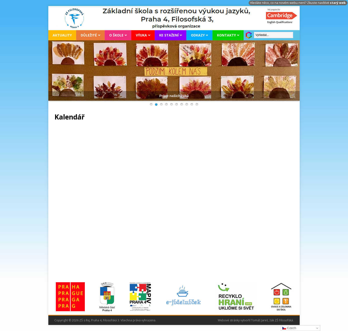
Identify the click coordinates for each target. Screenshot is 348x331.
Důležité (89, 35)
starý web (338, 3)
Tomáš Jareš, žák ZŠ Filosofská (272, 320)
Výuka (141, 35)
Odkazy (198, 35)
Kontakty (226, 35)
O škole (116, 35)
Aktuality (62, 35)
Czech (289, 328)
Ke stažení (169, 35)
